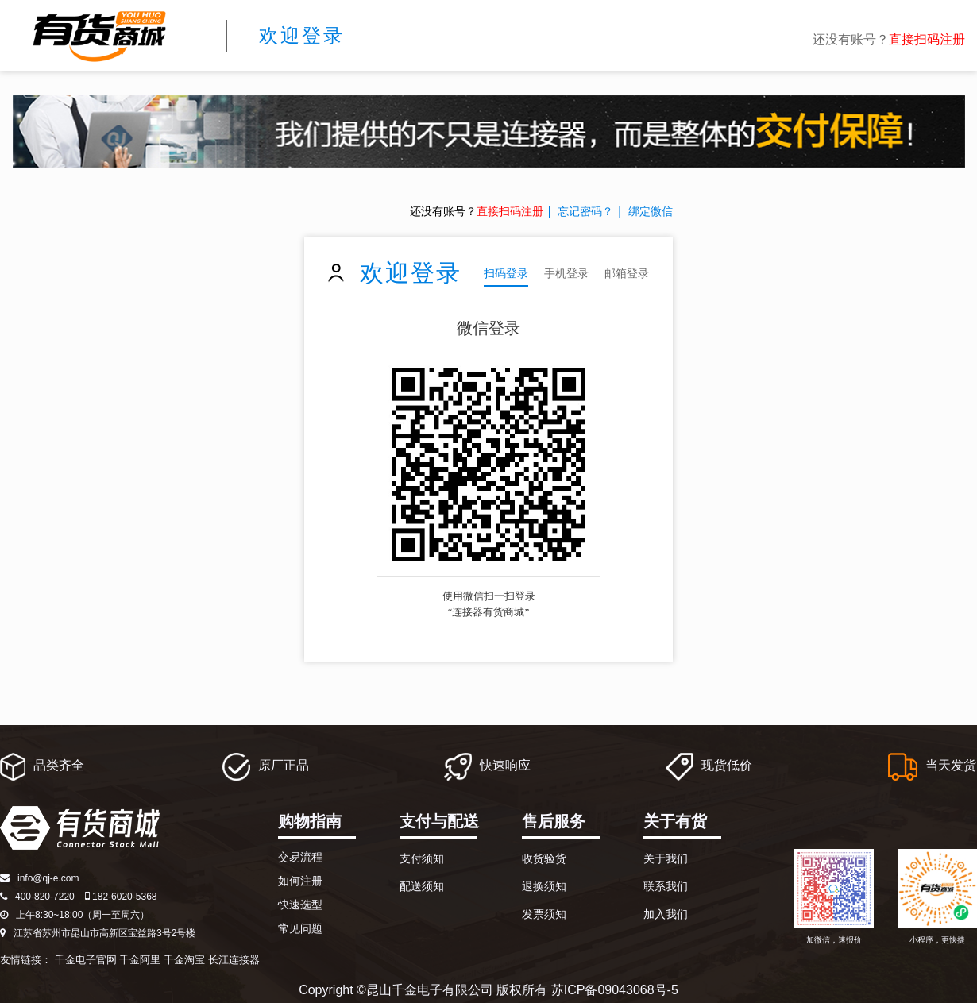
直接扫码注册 (927, 39)
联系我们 (665, 886)
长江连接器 (234, 960)
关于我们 (665, 858)
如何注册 (300, 880)
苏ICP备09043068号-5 (614, 990)
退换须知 (544, 886)
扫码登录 (506, 273)
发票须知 (544, 914)
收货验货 (544, 858)
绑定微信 (650, 211)
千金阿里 (139, 960)
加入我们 (665, 914)
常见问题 (300, 928)
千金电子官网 (86, 960)
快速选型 (300, 904)
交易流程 (300, 857)
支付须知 (422, 858)
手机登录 (566, 273)
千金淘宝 (184, 960)
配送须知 (422, 886)
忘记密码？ (585, 211)
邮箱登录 (626, 273)
